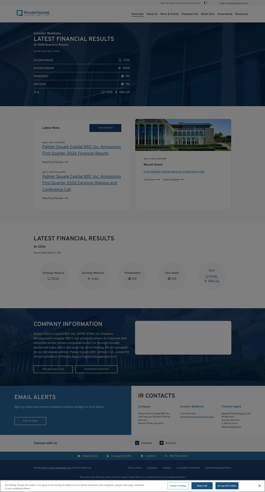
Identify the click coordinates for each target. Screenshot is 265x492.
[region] (132, 486)
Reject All (202, 485)
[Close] (259, 485)
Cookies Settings (178, 485)
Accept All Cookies (226, 485)
